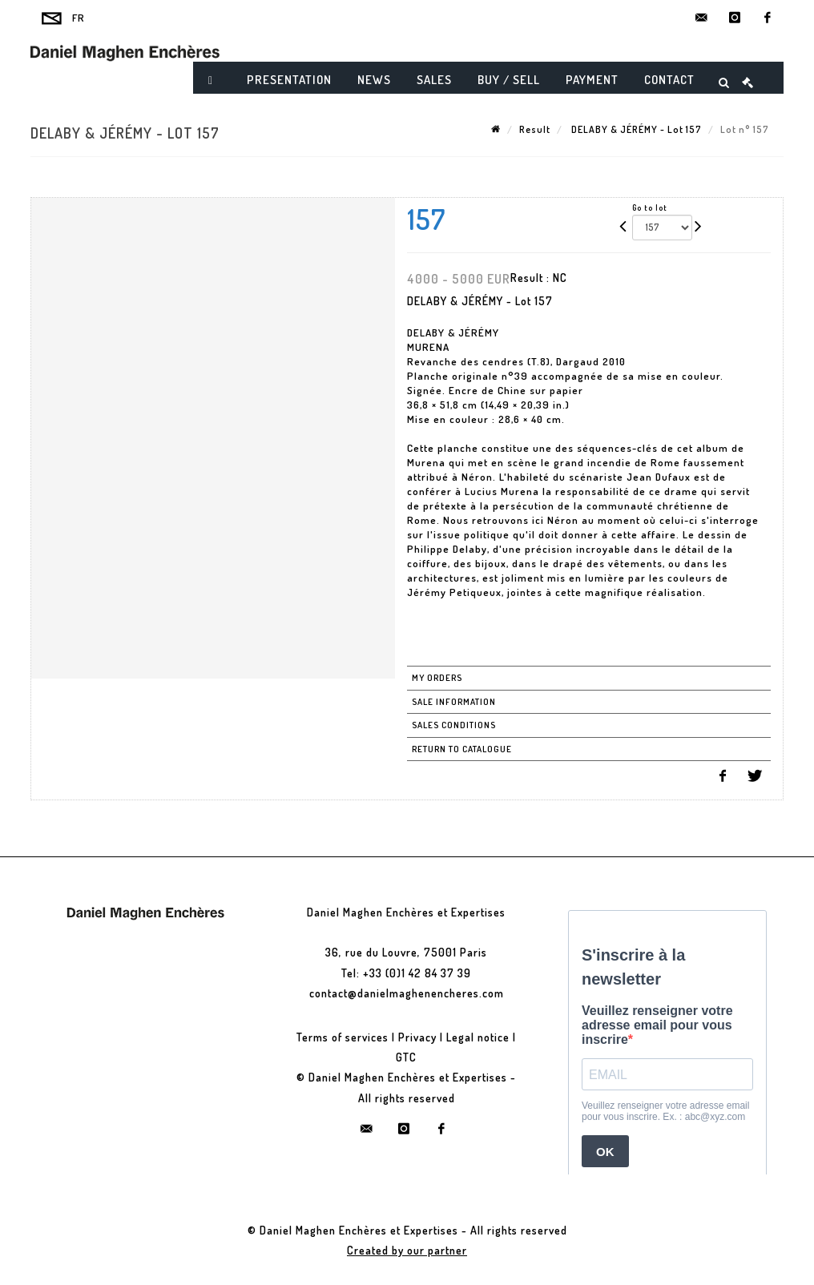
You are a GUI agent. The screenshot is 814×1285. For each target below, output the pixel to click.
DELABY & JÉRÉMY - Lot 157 (635, 129)
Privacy (417, 1037)
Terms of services (342, 1037)
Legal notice (478, 1037)
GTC (406, 1057)
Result (534, 129)
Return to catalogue (462, 749)
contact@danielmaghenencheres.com (406, 993)
